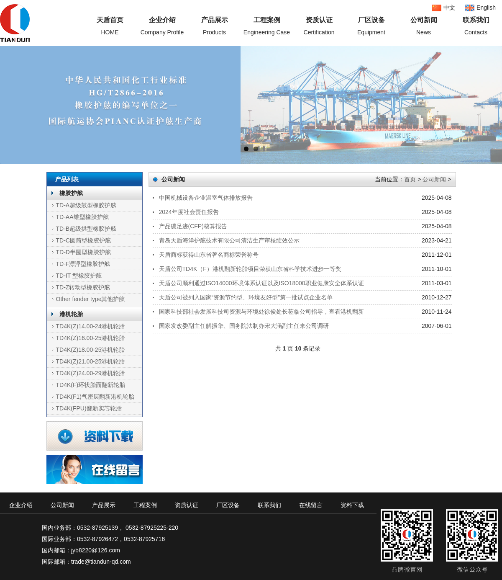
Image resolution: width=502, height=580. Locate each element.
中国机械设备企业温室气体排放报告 (206, 197)
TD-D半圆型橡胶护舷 (83, 252)
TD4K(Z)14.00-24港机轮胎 (90, 326)
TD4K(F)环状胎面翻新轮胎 (91, 385)
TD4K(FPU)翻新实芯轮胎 (89, 408)
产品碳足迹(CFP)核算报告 (193, 226)
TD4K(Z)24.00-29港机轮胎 (90, 373)
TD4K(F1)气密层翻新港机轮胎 (95, 396)
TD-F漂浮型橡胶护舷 (83, 263)
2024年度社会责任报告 (189, 212)
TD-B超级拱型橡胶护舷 (86, 228)
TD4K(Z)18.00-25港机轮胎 (90, 349)
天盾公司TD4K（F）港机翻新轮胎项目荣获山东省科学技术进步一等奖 (250, 269)
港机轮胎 (71, 314)
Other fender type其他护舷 (90, 299)
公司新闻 (434, 179)
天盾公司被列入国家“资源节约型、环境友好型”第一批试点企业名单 (246, 297)
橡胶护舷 (71, 193)
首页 (410, 179)
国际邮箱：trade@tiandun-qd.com (86, 561)
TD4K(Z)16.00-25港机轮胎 (90, 338)
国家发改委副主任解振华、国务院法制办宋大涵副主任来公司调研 (244, 325)
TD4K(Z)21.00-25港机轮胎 (90, 361)
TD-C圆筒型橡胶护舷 (83, 240)
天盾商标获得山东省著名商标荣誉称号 (209, 254)
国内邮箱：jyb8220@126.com (81, 550)
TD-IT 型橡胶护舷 (79, 275)
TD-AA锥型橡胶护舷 (82, 217)
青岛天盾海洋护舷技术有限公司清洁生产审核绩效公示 (229, 240)
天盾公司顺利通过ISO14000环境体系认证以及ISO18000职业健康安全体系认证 (261, 283)
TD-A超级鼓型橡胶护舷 (86, 205)
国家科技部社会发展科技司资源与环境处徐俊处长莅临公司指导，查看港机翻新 (261, 311)
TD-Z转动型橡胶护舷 (83, 287)
